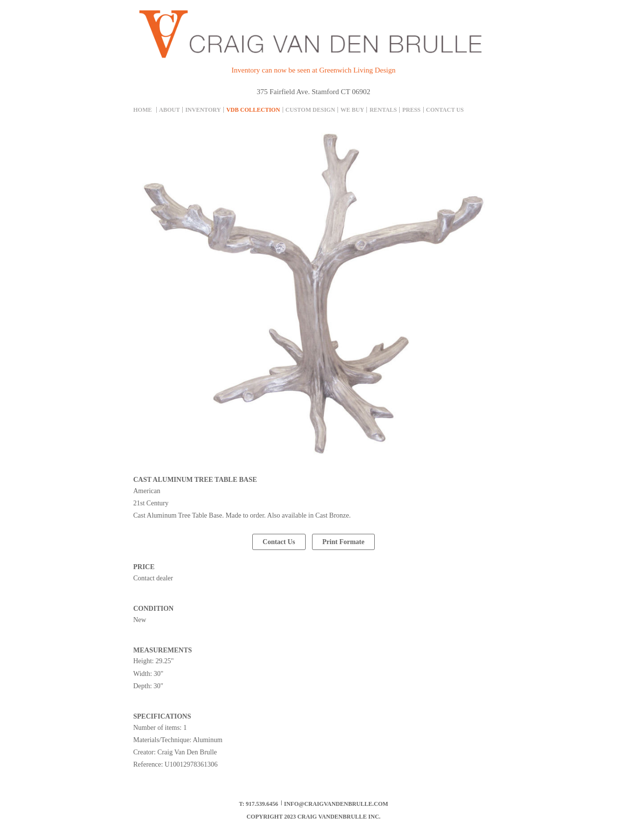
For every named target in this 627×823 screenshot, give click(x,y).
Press (411, 110)
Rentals (383, 110)
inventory (203, 110)
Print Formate (343, 542)
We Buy (352, 110)
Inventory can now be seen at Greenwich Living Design (314, 70)
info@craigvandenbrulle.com (336, 803)
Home (142, 110)
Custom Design (310, 110)
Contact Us (445, 110)
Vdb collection (253, 110)
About (169, 110)
